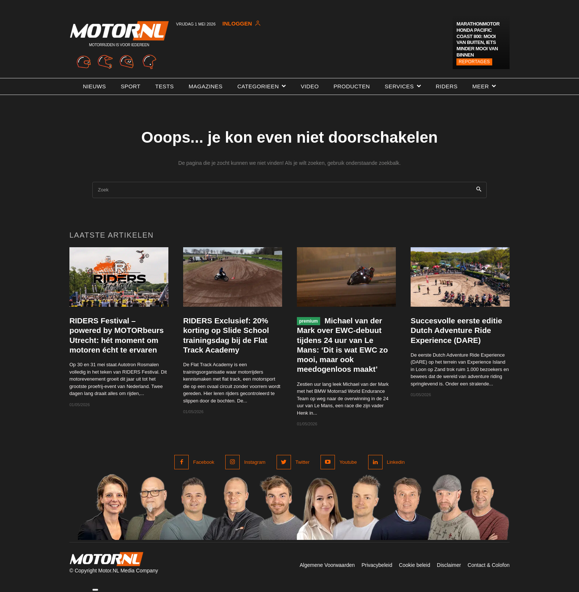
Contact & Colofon (488, 565)
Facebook (203, 462)
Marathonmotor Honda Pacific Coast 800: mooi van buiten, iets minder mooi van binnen (478, 39)
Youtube (348, 462)
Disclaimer (449, 565)
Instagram (254, 462)
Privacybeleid (377, 565)
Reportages (474, 61)
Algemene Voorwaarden (326, 565)
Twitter (302, 462)
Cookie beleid (414, 565)
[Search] (479, 190)
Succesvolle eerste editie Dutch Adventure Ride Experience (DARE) (457, 330)
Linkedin (396, 462)
